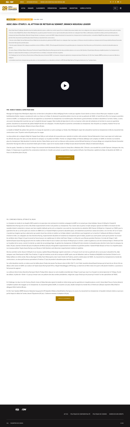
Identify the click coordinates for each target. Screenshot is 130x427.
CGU (7, 423)
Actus (23, 8)
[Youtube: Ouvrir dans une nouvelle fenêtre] (118, 1)
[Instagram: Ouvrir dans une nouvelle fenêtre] (110, 1)
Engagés (30, 8)
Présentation (52, 8)
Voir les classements (64, 157)
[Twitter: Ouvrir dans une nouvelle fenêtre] (115, 1)
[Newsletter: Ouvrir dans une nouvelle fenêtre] (120, 1)
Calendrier (63, 8)
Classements (40, 8)
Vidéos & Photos (85, 8)
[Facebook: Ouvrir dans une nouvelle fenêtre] (113, 1)
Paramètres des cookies (16, 423)
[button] (115, 8)
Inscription (73, 8)
